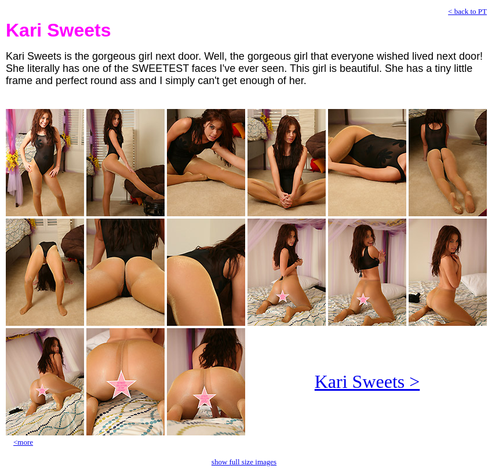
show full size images (244, 461)
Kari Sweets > (367, 381)
